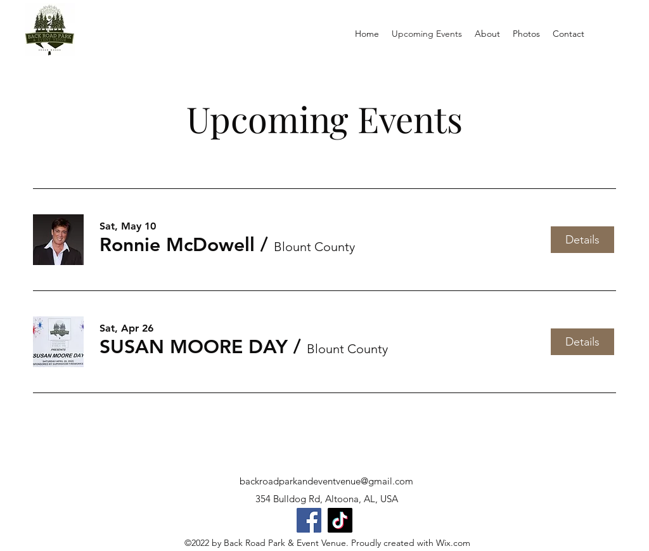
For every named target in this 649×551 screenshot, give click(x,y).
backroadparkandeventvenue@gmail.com (326, 481)
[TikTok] (340, 520)
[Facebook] (309, 520)
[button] (177, 244)
